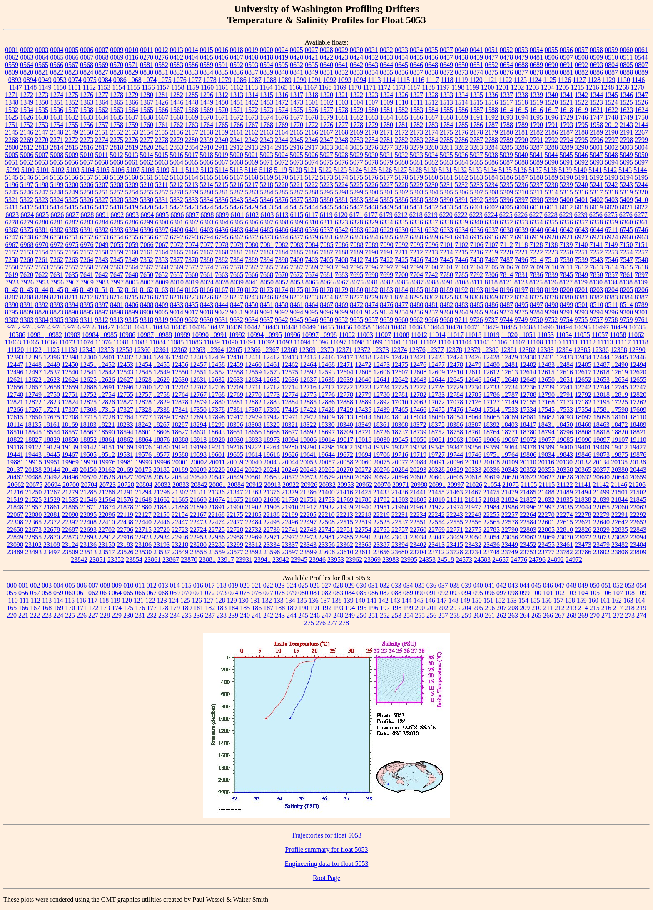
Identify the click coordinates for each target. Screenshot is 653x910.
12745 (619, 387)
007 (93, 585)
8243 (251, 297)
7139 (566, 244)
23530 (143, 552)
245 (303, 615)
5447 (356, 207)
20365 (583, 469)
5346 (266, 199)
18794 (546, 432)
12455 (161, 364)
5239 (566, 184)
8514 (626, 304)
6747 (11, 237)
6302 (191, 222)
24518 (445, 559)
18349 (363, 424)
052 (618, 585)
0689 (536, 64)
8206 (641, 289)
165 (12, 607)
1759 (131, 124)
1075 (165, 79)
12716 (308, 387)
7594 (341, 267)
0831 (161, 72)
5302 (401, 192)
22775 (473, 529)
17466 (418, 409)
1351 (56, 102)
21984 (491, 507)
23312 (253, 544)
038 (455, 585)
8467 (326, 304)
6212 (401, 214)
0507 (566, 57)
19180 (161, 447)
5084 (461, 162)
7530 (566, 259)
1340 (551, 94)
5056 (71, 162)
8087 (417, 282)
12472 (363, 364)
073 (222, 592)
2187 (566, 132)
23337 (290, 544)
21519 (15, 499)
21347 (235, 492)
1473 (296, 102)
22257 (509, 514)
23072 (583, 537)
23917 (225, 559)
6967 (12, 244)
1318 (311, 94)
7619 (11, 274)
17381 (235, 409)
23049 (454, 537)
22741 (290, 529)
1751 (11, 124)
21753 (326, 499)
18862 (125, 439)
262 (501, 615)
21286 (106, 492)
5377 (296, 199)
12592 (308, 372)
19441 (15, 454)
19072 (528, 439)
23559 (216, 552)
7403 (311, 259)
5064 (176, 162)
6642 (566, 229)
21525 (33, 499)
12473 (381, 364)
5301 (386, 192)
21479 (509, 492)
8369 (491, 297)
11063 (13, 342)
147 (442, 600)
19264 (271, 447)
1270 (637, 87)
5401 (581, 199)
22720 (161, 529)
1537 (71, 109)
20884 (235, 484)
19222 (252, 447)
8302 (431, 297)
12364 (215, 349)
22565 (491, 522)
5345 (251, 199)
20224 (235, 469)
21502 (638, 492)
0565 (41, 64)
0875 (491, 72)
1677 (296, 117)
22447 (180, 522)
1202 (517, 87)
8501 (581, 304)
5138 (550, 169)
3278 (401, 147)
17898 (216, 417)
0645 (401, 64)
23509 (70, 552)
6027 (72, 214)
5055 (56, 162)
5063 (161, 162)
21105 (529, 484)
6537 (326, 229)
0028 (326, 49)
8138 (626, 282)
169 (58, 607)
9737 (491, 319)
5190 (566, 177)
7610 (551, 267)
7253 (611, 252)
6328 (356, 222)
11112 (588, 342)
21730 (290, 499)
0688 (521, 64)
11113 (605, 342)
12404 (143, 357)
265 (536, 615)
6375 (26, 229)
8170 (236, 289)
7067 (162, 244)
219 (641, 607)
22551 (418, 522)
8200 (566, 289)
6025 (42, 214)
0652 (491, 64)
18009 (326, 417)
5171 (296, 177)
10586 (17, 334)
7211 (401, 252)
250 (361, 615)
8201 (581, 289)
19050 (418, 439)
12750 (51, 394)
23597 (290, 552)
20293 (418, 469)
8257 (341, 297)
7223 (551, 252)
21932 (326, 507)
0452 (371, 57)
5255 (146, 192)
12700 (143, 387)
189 (292, 607)
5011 (101, 154)
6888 (416, 237)
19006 (308, 439)
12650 (546, 379)
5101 (43, 169)
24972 (574, 559)
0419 (281, 57)
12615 (546, 372)
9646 (311, 319)
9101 (356, 312)
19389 (546, 447)
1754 (56, 124)
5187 (521, 177)
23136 (88, 544)
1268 (622, 87)
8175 (296, 289)
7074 (192, 244)
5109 (162, 169)
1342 (581, 94)
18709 (344, 432)
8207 (11, 297)
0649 (446, 64)
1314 (251, 94)
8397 (101, 304)
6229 (566, 214)
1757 (101, 124)
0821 (41, 72)
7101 (447, 244)
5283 (251, 192)
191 (315, 607)
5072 (281, 162)
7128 (536, 244)
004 (58, 585)
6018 (581, 207)
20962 (364, 484)
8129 (581, 282)
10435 (179, 327)
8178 (326, 289)
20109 (509, 462)
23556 (198, 552)
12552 (216, 372)
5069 (251, 162)
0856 (401, 72)
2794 (566, 139)
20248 (308, 469)
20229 (253, 469)
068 (163, 592)
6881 (326, 237)
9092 (281, 312)
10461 (399, 327)
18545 (33, 432)
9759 (626, 319)
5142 (610, 169)
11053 (546, 334)
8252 (296, 297)
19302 (344, 447)
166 (23, 607)
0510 (611, 57)
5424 (206, 207)
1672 (236, 117)
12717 (326, 387)
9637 (266, 319)
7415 (371, 259)
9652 (341, 319)
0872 (446, 72)
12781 (399, 394)
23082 (619, 537)
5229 (416, 184)
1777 (341, 124)
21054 (492, 484)
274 (641, 615)
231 (140, 615)
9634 (251, 319)
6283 (86, 222)
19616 (271, 454)
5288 (311, 192)
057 (35, 592)
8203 (596, 289)
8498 (551, 304)
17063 (418, 402)
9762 (14, 327)
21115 (546, 484)
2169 (356, 132)
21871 (88, 507)
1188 (428, 87)
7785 (461, 274)
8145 (56, 289)
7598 (401, 267)
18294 (198, 424)
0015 (206, 49)
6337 (431, 222)
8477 (401, 304)
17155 (528, 402)
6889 (431, 237)
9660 (401, 319)
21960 (399, 507)
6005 (506, 207)
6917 (506, 237)
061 (82, 592)
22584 (528, 522)
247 (326, 615)
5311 (536, 192)
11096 (320, 342)
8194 (491, 289)
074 (233, 592)
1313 (236, 94)
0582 (161, 64)
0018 (236, 49)
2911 (221, 147)
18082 (546, 417)
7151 (641, 244)
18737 (399, 432)
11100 (392, 342)
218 (630, 607)
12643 (418, 379)
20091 (436, 462)
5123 (340, 169)
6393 (116, 229)
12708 (216, 387)
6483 (236, 229)
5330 (146, 199)
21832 (546, 499)
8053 (297, 282)
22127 (143, 514)
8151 (101, 289)
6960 (626, 237)
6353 (521, 222)
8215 (131, 297)
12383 (545, 349)
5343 (236, 199)
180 (187, 607)
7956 (57, 282)
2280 (191, 139)
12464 (308, 364)
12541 (88, 372)
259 (466, 615)
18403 (509, 424)
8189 (446, 289)
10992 (237, 334)
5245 (11, 192)
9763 (29, 327)
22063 (638, 507)
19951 (52, 462)
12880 (216, 402)
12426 (473, 357)
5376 (281, 199)
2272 (71, 139)
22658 (15, 529)
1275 (71, 94)
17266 (15, 409)
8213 (101, 297)
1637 (131, 117)
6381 (41, 229)
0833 (191, 72)
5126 (385, 169)
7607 (521, 267)
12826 (106, 402)
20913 (272, 484)
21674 (216, 499)
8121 (506, 282)
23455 (546, 544)
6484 (251, 229)
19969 (70, 462)
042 (501, 585)
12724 (381, 387)
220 (12, 615)
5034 (431, 154)
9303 (27, 319)
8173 (266, 289)
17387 (253, 409)
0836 (236, 72)
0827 (101, 72)
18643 (216, 432)
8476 (386, 304)
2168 (341, 132)
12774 (290, 394)
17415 (290, 409)
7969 (87, 282)
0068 (102, 57)
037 (443, 585)
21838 (583, 499)
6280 (41, 222)
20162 (106, 469)
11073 (67, 342)
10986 (127, 334)
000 (12, 585)
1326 (401, 94)
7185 (296, 252)
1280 (146, 94)
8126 (551, 282)
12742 (583, 387)
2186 (551, 132)
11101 (410, 342)
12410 (235, 357)
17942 (271, 417)
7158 (101, 252)
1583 (416, 109)
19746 (473, 454)
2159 (221, 132)
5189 (551, 177)
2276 (131, 139)
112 (35, 600)
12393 (15, 357)
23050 (473, 537)
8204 (611, 289)
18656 (253, 432)
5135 (505, 169)
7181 (236, 252)
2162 (251, 132)
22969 (253, 537)
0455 (416, 57)
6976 (87, 244)
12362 (179, 349)
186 (257, 607)
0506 (551, 57)
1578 (341, 109)
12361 (160, 349)
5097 (641, 162)
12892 (381, 402)
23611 (363, 552)
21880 (143, 507)
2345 (296, 139)
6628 (371, 229)
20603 (436, 477)
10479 (490, 327)
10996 (292, 334)
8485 (476, 304)
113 (47, 600)
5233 (476, 184)
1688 (446, 117)
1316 (281, 94)
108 (630, 592)
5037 (476, 154)
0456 (431, 57)
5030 (371, 154)
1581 (386, 109)
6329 (371, 222)
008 (105, 585)
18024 (381, 417)
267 (560, 615)
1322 (356, 94)
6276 (626, 214)
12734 (509, 387)
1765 (221, 124)
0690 (551, 64)
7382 (221, 259)
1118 (447, 79)
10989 (182, 334)
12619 (619, 372)
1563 (116, 109)
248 (338, 615)
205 (478, 607)
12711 (253, 387)
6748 (26, 237)
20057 (326, 462)
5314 (551, 192)
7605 (491, 267)
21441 (418, 492)
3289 (566, 147)
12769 (235, 394)
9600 (176, 319)
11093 (284, 342)
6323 (341, 222)
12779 (363, 394)
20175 (143, 469)
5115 (236, 169)
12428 (491, 357)
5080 (401, 162)
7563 (116, 267)
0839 (266, 72)
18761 (473, 432)
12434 (583, 357)
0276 (161, 57)
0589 (206, 64)
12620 (638, 372)
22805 (546, 529)
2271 (56, 139)
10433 (142, 327)
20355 (546, 469)
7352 (146, 259)
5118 (265, 169)
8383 (611, 297)
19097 (601, 439)
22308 (15, 522)
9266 (491, 312)
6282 (71, 222)
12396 (51, 357)
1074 (150, 79)
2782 (401, 139)
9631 (221, 319)
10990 (200, 334)
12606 (381, 372)
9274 (506, 312)
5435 (296, 207)
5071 (266, 162)
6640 (536, 229)
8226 (206, 297)
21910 (290, 507)
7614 (611, 267)
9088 (251, 312)
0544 (641, 57)
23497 (51, 552)
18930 (235, 439)
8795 (11, 312)
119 (115, 600)
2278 (161, 139)
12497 (33, 372)
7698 (371, 274)
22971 (271, 537)
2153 (131, 132)
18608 (161, 432)
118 (104, 600)
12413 (290, 357)
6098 (207, 214)
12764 (180, 394)
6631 (416, 229)
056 (23, 592)
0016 (221, 49)
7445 (446, 259)
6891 (446, 237)
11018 (473, 334)
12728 (436, 387)
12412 (271, 357)
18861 (106, 439)
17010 (399, 402)
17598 (619, 409)
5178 (401, 177)
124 (174, 600)
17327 (125, 409)
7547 (626, 259)
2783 (416, 139)
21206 (637, 484)
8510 (596, 304)
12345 (87, 349)
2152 (116, 132)
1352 (71, 102)
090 (420, 592)
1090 (300, 79)
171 (82, 607)
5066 (206, 162)
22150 (161, 514)
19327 (399, 447)
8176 (311, 289)
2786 (461, 139)
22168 (216, 514)
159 (582, 600)
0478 (506, 57)
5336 (221, 199)
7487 (506, 259)
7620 (26, 274)
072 (210, 592)
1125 (549, 79)
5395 (491, 199)
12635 (271, 379)
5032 (401, 154)
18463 (601, 424)
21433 (381, 492)
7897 (641, 274)
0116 (131, 57)
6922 (581, 237)
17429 (344, 409)
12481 (509, 364)
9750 (536, 319)
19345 (436, 447)
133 (279, 600)
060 (70, 592)
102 (560, 592)
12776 (326, 394)
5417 (101, 207)
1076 (180, 79)
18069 (509, 417)
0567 (71, 64)
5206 (86, 184)
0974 (75, 79)
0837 (251, 72)
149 (465, 600)
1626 (26, 117)
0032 (386, 49)
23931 (244, 559)
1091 (315, 79)
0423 (341, 57)
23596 (271, 552)
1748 (611, 117)
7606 (506, 267)
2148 (56, 132)
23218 (180, 544)
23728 (454, 552)
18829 (51, 439)
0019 (251, 49)
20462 (15, 477)
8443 (206, 304)
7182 (251, 252)
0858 (431, 72)
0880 (551, 72)
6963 (641, 237)
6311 (326, 222)
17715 (88, 417)
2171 (386, 132)
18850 (70, 439)
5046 (581, 154)
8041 (252, 282)
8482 (446, 304)
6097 (192, 214)
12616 (564, 372)
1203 (532, 87)
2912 (236, 147)
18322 (308, 424)
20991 (437, 484)
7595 (356, 267)
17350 (198, 409)
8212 (86, 297)
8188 (431, 289)
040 (478, 585)
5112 (191, 169)
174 (117, 607)
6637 (491, 229)
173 (105, 607)
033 (396, 585)
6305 (236, 222)
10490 (545, 327)
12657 (33, 387)
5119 (280, 169)
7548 (641, 259)
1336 (491, 94)
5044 (551, 154)
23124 (70, 544)
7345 (116, 259)
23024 (381, 537)
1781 (401, 124)
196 (373, 607)
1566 (161, 109)
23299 (235, 544)
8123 (521, 282)
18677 (290, 432)
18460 (583, 424)
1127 (579, 79)
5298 (341, 192)
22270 (546, 514)
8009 (162, 282)
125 (185, 600)
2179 (491, 132)
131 (255, 600)
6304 (221, 222)
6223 (476, 214)
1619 (581, 109)
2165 (296, 132)
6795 (221, 237)
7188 (341, 252)
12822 (33, 402)
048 (571, 585)
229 (117, 615)
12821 (15, 402)
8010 (177, 282)
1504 (356, 102)
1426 (161, 102)
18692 (308, 432)
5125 (370, 169)
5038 (491, 154)
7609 (536, 267)
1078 (210, 79)
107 (618, 592)
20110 (528, 462)
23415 (454, 544)
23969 (372, 559)
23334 (271, 544)
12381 (509, 349)
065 (128, 592)
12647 (491, 379)
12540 (70, 372)
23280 (198, 544)
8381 (581, 297)
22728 (235, 529)
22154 (180, 514)
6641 (551, 229)
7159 (116, 252)
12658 (51, 387)
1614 (506, 109)
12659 (70, 387)
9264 (461, 312)
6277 (641, 214)
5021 (251, 154)
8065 (312, 282)
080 (303, 592)
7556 (56, 267)
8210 (56, 297)
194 (350, 607)
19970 (88, 462)
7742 (431, 274)
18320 (271, 424)
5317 (596, 192)
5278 (176, 192)
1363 (86, 102)
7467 (491, 259)
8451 (266, 304)
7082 (282, 244)
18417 (528, 424)
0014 (191, 49)
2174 (431, 132)
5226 (371, 184)
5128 (415, 169)
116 (81, 600)
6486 (281, 229)
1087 (255, 79)
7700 (401, 274)
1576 (311, 109)
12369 (307, 349)
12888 (344, 402)
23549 (180, 552)
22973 (308, 537)
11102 (428, 342)
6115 (296, 214)
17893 (198, 417)
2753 (356, 139)
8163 (161, 289)
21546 (88, 499)
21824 (509, 499)
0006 (86, 49)
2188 (581, 132)
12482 (528, 364)
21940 (363, 507)
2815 (71, 147)
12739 (546, 387)
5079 (386, 162)
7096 (432, 244)
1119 (461, 79)
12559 (253, 372)
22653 (638, 522)
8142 (11, 289)
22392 (70, 522)
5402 (596, 199)
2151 (101, 132)
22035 (564, 507)
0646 (416, 64)
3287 (536, 147)
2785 (446, 139)
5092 (581, 162)
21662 (161, 499)
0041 (476, 49)
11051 (527, 334)
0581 (146, 64)
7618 (641, 267)
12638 (326, 379)
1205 (562, 87)
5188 (536, 177)
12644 (436, 379)
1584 (431, 109)
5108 (148, 169)
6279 (26, 222)
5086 (491, 162)
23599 (308, 552)
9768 (89, 327)
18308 (253, 424)
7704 (416, 274)
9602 (191, 319)
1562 (101, 109)
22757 (399, 529)
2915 (281, 147)
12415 (308, 357)
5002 (611, 147)
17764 (125, 417)
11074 (85, 342)
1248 (607, 87)
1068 (135, 79)
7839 (551, 274)
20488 (33, 477)
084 (350, 592)
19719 (418, 454)
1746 (581, 117)
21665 (180, 499)
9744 (506, 319)
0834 (206, 72)
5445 (326, 207)
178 (163, 607)
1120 (475, 79)
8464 (311, 304)
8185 (416, 289)
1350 (41, 102)
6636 (476, 229)
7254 (626, 252)
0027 (311, 49)
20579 (326, 477)
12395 (33, 357)
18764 (491, 432)
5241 (596, 184)
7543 (596, 259)
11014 (437, 334)
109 (641, 592)
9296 (611, 312)
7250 (566, 252)
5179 (416, 177)
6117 (311, 214)
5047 (596, 154)
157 (558, 600)
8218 (176, 297)
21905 (271, 507)
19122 (33, 447)
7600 (431, 267)
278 (344, 622)
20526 (106, 477)
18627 (180, 432)
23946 (317, 559)
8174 (281, 289)
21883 (161, 507)
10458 (362, 327)
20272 (363, 469)
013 (163, 585)
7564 (131, 267)
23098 (15, 544)
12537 (51, 372)
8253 (311, 297)
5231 (446, 184)
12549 (161, 372)
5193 (611, 177)
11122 (33, 349)
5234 (491, 184)
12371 (344, 349)
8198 (536, 289)
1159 (192, 87)
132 (267, 600)
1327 (416, 94)
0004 (56, 49)
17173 (564, 402)
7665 (236, 274)
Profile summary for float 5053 (326, 849)
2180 (506, 132)
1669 (191, 117)
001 (23, 585)
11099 (374, 342)
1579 (356, 109)
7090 (387, 244)
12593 (326, 372)
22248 (473, 514)
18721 (363, 432)
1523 (596, 102)
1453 (266, 102)
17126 (473, 402)
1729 (566, 117)
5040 (521, 154)
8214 (116, 297)
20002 (198, 462)
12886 (326, 402)
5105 (103, 169)
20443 (638, 469)
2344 (281, 139)
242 (268, 615)
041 (490, 585)
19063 (454, 439)
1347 (641, 94)
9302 (12, 319)
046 (548, 585)
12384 (564, 349)
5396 (506, 199)
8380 (566, 297)
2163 (266, 132)
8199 (551, 289)
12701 (161, 387)
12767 (198, 394)
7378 (191, 259)
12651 (564, 379)
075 (245, 592)
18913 (198, 439)
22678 (51, 529)
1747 (596, 117)
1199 (472, 87)
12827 (125, 402)
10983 (72, 334)
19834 (546, 454)
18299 (216, 424)
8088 (432, 282)
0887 (611, 72)
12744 (601, 387)
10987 (145, 334)
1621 (596, 109)
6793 (191, 237)
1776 (326, 124)
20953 (345, 484)
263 (513, 615)
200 (420, 607)
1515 (476, 102)
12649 (528, 379)
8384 (626, 297)
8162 (146, 289)
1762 (176, 124)
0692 (581, 64)
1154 (118, 87)
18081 (528, 417)
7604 (476, 267)
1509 (386, 102)
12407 (180, 357)
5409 (626, 199)
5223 (326, 184)
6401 (191, 229)
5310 (521, 192)
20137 (15, 469)
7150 (626, 244)
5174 (341, 177)
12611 (473, 372)
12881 (235, 402)
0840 (281, 72)
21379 (290, 492)
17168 (546, 402)
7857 (611, 274)
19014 (326, 439)
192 (326, 607)
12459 (235, 364)
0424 (356, 57)
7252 (596, 252)
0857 (416, 72)
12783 (436, 394)
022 (268, 585)
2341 (236, 139)
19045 (399, 439)
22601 (546, 522)
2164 (281, 132)
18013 (344, 417)
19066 (491, 439)
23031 (399, 537)
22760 (418, 529)
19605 (235, 454)
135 (302, 600)
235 (187, 615)
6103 (267, 214)
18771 (509, 432)
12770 (253, 394)
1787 (491, 124)
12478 (454, 364)
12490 (619, 364)
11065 (31, 342)
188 (280, 607)
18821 (638, 432)
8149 (86, 289)
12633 (235, 379)
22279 (601, 514)
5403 (611, 199)
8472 (356, 304)
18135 (33, 424)
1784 (446, 124)
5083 (446, 162)
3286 (521, 147)
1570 (221, 109)
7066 (147, 244)
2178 (476, 132)
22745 (326, 529)
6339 (461, 222)
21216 (15, 492)
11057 (600, 334)
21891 (216, 507)
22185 (253, 514)
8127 (566, 282)
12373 (380, 349)
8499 (566, 304)
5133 (475, 169)
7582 (251, 267)
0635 (311, 64)
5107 (133, 169)
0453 (386, 57)
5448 (371, 207)
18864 (143, 439)
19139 (70, 447)
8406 (131, 304)
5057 (86, 162)
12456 (180, 364)
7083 (297, 244)
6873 (266, 237)
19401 (582, 447)
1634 (101, 117)
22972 (290, 537)
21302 (180, 492)
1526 (641, 102)
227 (93, 615)
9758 (611, 319)
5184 (491, 177)
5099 (13, 169)
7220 (506, 252)
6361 (641, 222)
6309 (296, 222)
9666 (431, 319)
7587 (296, 267)
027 (326, 585)
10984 (90, 334)
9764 (44, 327)
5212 (176, 184)
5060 (116, 162)
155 (535, 600)
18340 (344, 424)
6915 (476, 237)
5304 (431, 192)
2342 (251, 139)
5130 (430, 169)
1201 (502, 87)
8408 (146, 304)
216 (606, 607)
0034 (416, 49)
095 (478, 592)
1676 (281, 117)
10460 (380, 327)
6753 (101, 237)
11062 (636, 334)
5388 (416, 199)
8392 (41, 304)
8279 (371, 297)
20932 (327, 484)
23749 (509, 552)
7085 (327, 244)
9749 (521, 319)
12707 (198, 387)
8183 (386, 289)
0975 (90, 79)
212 (560, 607)
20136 (637, 462)
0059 (611, 49)
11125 (51, 349)
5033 (416, 154)
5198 (41, 184)
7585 (266, 267)
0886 (596, 72)
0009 (116, 49)
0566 (56, 64)
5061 (131, 162)
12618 (601, 372)
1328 (431, 94)
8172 (251, 289)
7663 (221, 274)
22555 (454, 522)
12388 (619, 349)
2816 (86, 147)
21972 (436, 507)
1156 (148, 87)
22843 (638, 529)
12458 (216, 364)
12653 (601, 379)
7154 (41, 252)
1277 (101, 94)
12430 (528, 357)
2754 (371, 139)
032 (385, 585)
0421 (311, 57)
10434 (160, 327)
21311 (198, 492)
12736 (528, 387)
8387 (641, 297)
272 (618, 615)
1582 (401, 109)
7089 (372, 244)
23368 (363, 544)
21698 (271, 499)
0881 (566, 72)
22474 (216, 522)
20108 (491, 462)
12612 (491, 372)
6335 (401, 222)
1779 (371, 124)
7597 (386, 267)
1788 (506, 124)
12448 (33, 364)
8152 (116, 289)
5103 (73, 169)
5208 (116, 184)
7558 (86, 267)
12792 (583, 394)
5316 (581, 192)
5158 (101, 177)
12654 (619, 379)
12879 (198, 402)
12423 (436, 357)
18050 (436, 417)
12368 (289, 349)
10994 (255, 334)
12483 (546, 364)
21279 (70, 492)
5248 (56, 192)
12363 (197, 349)
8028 (222, 282)
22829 (601, 529)
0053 (521, 49)
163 (628, 600)
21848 (15, 507)
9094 (296, 312)
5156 (71, 177)
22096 (106, 514)
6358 (596, 222)
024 (292, 585)
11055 (581, 334)
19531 (125, 454)
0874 (476, 72)
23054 (491, 537)
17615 (15, 417)
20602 (418, 477)
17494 (473, 409)
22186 (271, 514)
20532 (161, 477)
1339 (536, 94)
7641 (86, 274)
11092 (266, 342)
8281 (386, 297)
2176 (461, 132)
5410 (641, 199)
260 (478, 615)
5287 (296, 192)
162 (617, 600)
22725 (216, 529)
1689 (461, 117)
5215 (221, 184)
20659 (638, 477)
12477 (436, 364)
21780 (363, 499)
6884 (371, 237)
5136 (520, 169)
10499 (619, 327)
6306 (251, 222)
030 (361, 585)
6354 (536, 222)
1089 (285, 79)
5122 (325, 169)
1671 (221, 117)
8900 (146, 312)
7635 (71, 274)
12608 (418, 372)
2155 (161, 132)
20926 (309, 484)
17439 (381, 409)
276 (321, 622)
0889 (641, 72)
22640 (601, 522)
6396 (146, 229)
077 (268, 592)
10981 (35, 334)
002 (35, 585)
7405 (326, 259)
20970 (382, 484)
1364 (101, 102)
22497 (308, 522)
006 (82, 585)
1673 (251, 117)
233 (163, 615)
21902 (253, 507)
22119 (125, 514)
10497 (600, 327)
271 (606, 615)
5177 (386, 177)
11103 (446, 342)
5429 (251, 207)
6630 (401, 229)
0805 (626, 64)
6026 (57, 214)
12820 (638, 394)
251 (373, 615)
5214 (206, 184)
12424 (454, 357)
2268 (11, 139)
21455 (436, 492)
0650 (461, 64)
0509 (596, 57)
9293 (581, 312)
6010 (536, 207)
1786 (476, 124)
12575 (290, 372)
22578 (509, 522)
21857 (33, 507)
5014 (146, 154)
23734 (473, 552)
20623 (528, 477)
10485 (509, 327)
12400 (88, 357)
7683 (341, 274)
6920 (551, 237)
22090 (70, 514)
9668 (446, 319)
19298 (326, 447)
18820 (619, 432)
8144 (41, 289)
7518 (551, 259)
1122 (505, 79)
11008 (401, 334)
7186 (311, 252)
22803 (528, 529)
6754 (116, 237)
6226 (521, 214)
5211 (161, 184)
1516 (491, 102)
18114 (15, 424)
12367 (270, 349)
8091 (447, 282)
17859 (161, 417)
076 (257, 592)
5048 (611, 154)
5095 (626, 162)
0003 (41, 49)
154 (523, 600)
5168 (251, 177)
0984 (105, 79)
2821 (161, 147)
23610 (344, 552)
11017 (455, 334)
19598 (198, 454)
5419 (131, 207)
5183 (476, 177)
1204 (547, 87)
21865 (70, 507)
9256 (416, 312)
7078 (222, 244)
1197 (442, 87)
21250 (33, 492)
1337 (506, 94)
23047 (436, 537)
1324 (386, 94)
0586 (191, 64)
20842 (199, 484)
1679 (326, 117)
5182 (461, 177)
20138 (33, 469)
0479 (521, 57)
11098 (356, 342)
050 (595, 585)
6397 (161, 229)
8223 (191, 297)
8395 (86, 304)
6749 (41, 237)
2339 (206, 139)
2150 (86, 132)
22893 (88, 537)
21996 (528, 507)
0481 (536, 57)
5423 (191, 207)
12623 (51, 379)
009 (117, 585)
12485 (583, 364)
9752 (551, 319)
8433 (176, 304)
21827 (528, 499)
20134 (601, 462)
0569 (101, 64)
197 (385, 607)
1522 (581, 102)
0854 (371, 72)
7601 (446, 267)
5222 (311, 184)
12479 (473, 364)
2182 (536, 132)
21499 (601, 492)
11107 (517, 342)
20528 (143, 477)
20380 (619, 469)
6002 (491, 207)
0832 (176, 72)
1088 (270, 79)
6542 (341, 229)
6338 (446, 222)
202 (443, 607)
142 (384, 600)
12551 (198, 372)
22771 (454, 529)
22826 (583, 529)
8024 (207, 282)
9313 (116, 319)
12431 (546, 357)
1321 (341, 94)
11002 (347, 334)
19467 (70, 454)
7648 (131, 274)
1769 (281, 124)
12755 (125, 394)
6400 (176, 229)
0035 (431, 49)
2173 (416, 132)
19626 (290, 454)
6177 (371, 214)
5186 (506, 177)
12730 (473, 387)
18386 (454, 424)
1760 (146, 124)
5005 (11, 154)
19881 (15, 462)
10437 (215, 327)
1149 (44, 87)
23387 (381, 544)
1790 (536, 124)
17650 (33, 417)
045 (536, 585)
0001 (11, 49)
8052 (282, 282)
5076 (341, 162)
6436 (221, 229)
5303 (416, 192)
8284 (401, 297)
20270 (344, 469)
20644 (619, 477)
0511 (626, 57)
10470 (454, 327)
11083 (139, 342)
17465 (399, 409)
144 (407, 600)
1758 (116, 124)
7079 (237, 244)
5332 (176, 199)
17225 (619, 402)
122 (150, 600)
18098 (601, 417)
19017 (344, 439)
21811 (454, 499)
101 (548, 592)
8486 (491, 304)
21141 (583, 484)
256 (431, 615)
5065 (191, 162)
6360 (626, 222)
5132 (460, 169)
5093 (596, 162)
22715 (143, 529)
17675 (51, 417)
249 (350, 615)
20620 (509, 477)
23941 (262, 559)
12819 (619, 394)
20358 (564, 469)
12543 (125, 372)
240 (245, 615)
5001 (596, 147)
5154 (41, 177)
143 (395, 600)
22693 (88, 529)
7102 (462, 244)
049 (583, 585)
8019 (192, 282)
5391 (461, 199)
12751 (70, 394)
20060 (363, 462)
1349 (26, 102)
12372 (362, 349)
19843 (564, 454)
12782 (418, 394)
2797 (611, 139)
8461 (296, 304)
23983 (390, 559)
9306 (72, 319)
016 (198, 585)
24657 (500, 559)
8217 (161, 297)
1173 (398, 87)
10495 (582, 327)
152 (500, 600)
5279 (191, 192)
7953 (42, 282)
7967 (72, 282)
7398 (281, 259)
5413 (41, 207)
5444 (311, 207)
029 (350, 585)
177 (152, 607)
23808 (619, 552)
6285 (116, 222)
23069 (546, 537)
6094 (147, 214)
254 (408, 615)
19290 (307, 447)
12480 (491, 364)
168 (47, 607)
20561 (253, 477)
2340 (221, 139)
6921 (566, 237)
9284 (536, 312)
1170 (354, 87)
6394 (131, 229)
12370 (325, 349)
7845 (566, 274)
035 (420, 585)
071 (198, 592)
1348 (11, 102)
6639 (521, 229)
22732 (253, 529)
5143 (625, 169)
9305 (57, 319)
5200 (71, 184)
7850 (596, 274)
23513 (88, 552)
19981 (125, 462)
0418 (266, 57)
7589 (311, 267)
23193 (161, 544)
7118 (521, 244)
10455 (325, 327)
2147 (41, 132)
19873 (601, 454)
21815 (473, 499)
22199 (290, 514)
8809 (26, 312)
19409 (601, 447)
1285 (191, 94)
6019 (596, 207)
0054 (536, 49)
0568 (86, 64)
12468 (326, 364)
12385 (582, 349)
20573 (308, 477)
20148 (70, 469)
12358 (124, 349)
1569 (206, 109)
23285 (216, 544)
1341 (566, 94)
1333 (446, 94)
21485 (528, 492)
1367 (146, 102)
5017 (191, 154)
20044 (290, 462)
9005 (161, 312)
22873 (70, 537)
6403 (206, 229)
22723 (180, 529)
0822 (56, 72)
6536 (311, 229)
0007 (101, 49)
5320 (641, 192)
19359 (491, 447)
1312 (221, 94)
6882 (341, 237)
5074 (311, 162)
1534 (26, 109)
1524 (611, 102)
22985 (344, 537)
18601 (143, 432)
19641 (308, 454)
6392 (101, 229)
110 (12, 600)
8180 (356, 289)
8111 (476, 282)
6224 (491, 214)
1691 (476, 117)
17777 (143, 417)
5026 (311, 154)
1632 (71, 117)
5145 (11, 177)
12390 (637, 349)
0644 (386, 64)
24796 (537, 559)
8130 (596, 282)
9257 (431, 312)
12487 (601, 364)
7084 (312, 244)
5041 (536, 154)
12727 (418, 387)
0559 (11, 64)
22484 (253, 522)
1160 (207, 87)
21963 (418, 507)
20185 (161, 469)
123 (162, 600)
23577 (235, 552)
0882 (581, 72)
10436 (197, 327)
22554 (436, 522)
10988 (163, 334)
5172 (311, 177)
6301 (176, 222)
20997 (455, 484)
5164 (191, 177)
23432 (473, 544)
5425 (221, 207)
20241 (271, 469)
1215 (577, 87)
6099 (222, 214)
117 (92, 600)
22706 (125, 529)
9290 (551, 312)
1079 (225, 79)
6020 (611, 207)
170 (70, 607)
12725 (399, 387)
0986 (120, 79)
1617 (551, 109)
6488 (296, 229)
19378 (527, 447)
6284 (101, 222)
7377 (176, 259)
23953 (335, 559)
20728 (125, 484)
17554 (583, 409)
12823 (51, 402)
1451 (236, 102)
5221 (296, 184)
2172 (401, 132)
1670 (206, 117)
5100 (28, 169)
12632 (216, 379)
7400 (296, 259)
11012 (419, 334)
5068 (236, 162)
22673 (33, 529)
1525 (626, 102)
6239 (581, 214)
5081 (416, 162)
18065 (491, 417)
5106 (118, 169)
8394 (71, 304)
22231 (399, 514)
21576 (125, 499)
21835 (564, 499)
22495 (271, 522)
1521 (566, 102)
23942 (280, 559)
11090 (230, 342)
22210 (326, 514)
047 (560, 585)
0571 (131, 64)
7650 (146, 274)
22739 (271, 529)
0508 (581, 57)
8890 (71, 312)
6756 (146, 237)
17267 (33, 409)
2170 (371, 132)
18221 (106, 424)
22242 (436, 514)
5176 (371, 177)
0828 (116, 72)
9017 (191, 312)
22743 (308, 529)
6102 (252, 214)
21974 (454, 507)
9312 (101, 319)
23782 (564, 552)
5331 (161, 199)
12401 (106, 357)
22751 (344, 529)
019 (233, 585)
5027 (326, 154)
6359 (611, 222)
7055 (117, 244)
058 (47, 592)
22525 (381, 522)
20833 (180, 484)
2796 (596, 139)
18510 (15, 432)
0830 (146, 72)
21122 (564, 484)
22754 (363, 529)
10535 (637, 327)
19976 (107, 462)
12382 (527, 349)
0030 (356, 49)
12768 (216, 394)
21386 (308, 492)
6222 (461, 214)
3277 (386, 147)
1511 (416, 102)
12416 (326, 357)
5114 (221, 169)
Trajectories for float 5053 (326, 835)
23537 (161, 552)
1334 (461, 94)
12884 (290, 402)
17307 (70, 409)
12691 (106, 387)
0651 (476, 64)
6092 (117, 214)
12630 (180, 379)
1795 (581, 124)
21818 (491, 499)
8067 (342, 282)
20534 (180, 477)
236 (198, 615)
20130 (564, 462)
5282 (236, 192)
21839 (601, 499)
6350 (491, 222)
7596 (371, 267)
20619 (491, 477)
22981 (326, 537)
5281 (221, 192)
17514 (491, 409)
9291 (566, 312)
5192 (596, 177)
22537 (399, 522)
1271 (11, 94)
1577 (326, 109)
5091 (566, 162)
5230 (431, 184)
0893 (15, 79)
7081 (267, 244)
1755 (71, 124)
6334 (386, 222)
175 (128, 607)
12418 (363, 357)
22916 (125, 537)
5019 (221, 154)
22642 (619, 522)
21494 (583, 492)
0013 (176, 49)
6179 (386, 214)
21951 (381, 507)
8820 (41, 312)
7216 (476, 252)
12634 (253, 379)
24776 (519, 559)
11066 (49, 342)
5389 (431, 199)
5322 (26, 199)
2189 (596, 132)
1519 (536, 102)
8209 (41, 297)
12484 (564, 364)
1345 (611, 94)
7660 (191, 274)
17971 (290, 417)
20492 (51, 477)
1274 (56, 94)
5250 (86, 192)
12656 (15, 387)
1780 (386, 124)
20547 (216, 477)
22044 (583, 507)
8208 (26, 297)
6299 (146, 222)
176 (140, 607)
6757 (161, 237)
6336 (416, 222)
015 (187, 585)
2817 (101, 147)
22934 (161, 537)
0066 (72, 57)
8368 (476, 297)
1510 (401, 102)
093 (455, 592)
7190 (371, 252)
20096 (454, 462)
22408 (88, 522)
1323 (371, 94)
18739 (418, 432)
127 (209, 600)
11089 (212, 342)
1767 (251, 124)
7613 (596, 267)
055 (12, 592)
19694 (363, 454)
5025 (296, 154)
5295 (326, 192)
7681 (326, 274)
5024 (281, 154)
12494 (638, 364)
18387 (473, 424)
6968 (27, 244)
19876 (638, 454)
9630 (206, 319)
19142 (88, 447)
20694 (52, 484)
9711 (461, 319)
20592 (381, 477)
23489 (15, 552)
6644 (596, 229)
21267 (51, 492)
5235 (506, 184)
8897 (101, 312)
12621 (15, 379)
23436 (491, 544)
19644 (326, 454)
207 (501, 607)
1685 (401, 117)
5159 (116, 177)
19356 (472, 447)
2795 (581, 139)
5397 (521, 199)
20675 (34, 484)
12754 (106, 394)
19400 (564, 447)
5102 (58, 169)
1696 (551, 117)
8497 (536, 304)
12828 (143, 402)
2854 (191, 147)
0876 (506, 72)
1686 (416, 117)
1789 (521, 124)
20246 (290, 469)
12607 (399, 372)
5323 (41, 199)
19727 (436, 454)
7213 (431, 252)
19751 (491, 454)
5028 (341, 154)
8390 (11, 304)
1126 (564, 79)
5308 (491, 192)
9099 (341, 312)
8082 (387, 282)
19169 (125, 447)
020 (245, 585)
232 (152, 615)
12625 (88, 379)
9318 (146, 319)
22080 (33, 514)
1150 (59, 87)
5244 (641, 184)
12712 (271, 387)
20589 (363, 477)
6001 (476, 207)
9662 (416, 319)
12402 (125, 357)
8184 (401, 289)
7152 (11, 252)
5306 (461, 192)
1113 (374, 79)
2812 (26, 147)
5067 (221, 162)
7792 (476, 274)
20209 (198, 469)
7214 (446, 252)
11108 (535, 342)
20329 (454, 469)
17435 (363, 409)
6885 (386, 237)
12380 (490, 349)
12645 (454, 379)
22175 (235, 514)
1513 (446, 102)
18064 (473, 417)
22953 (198, 537)
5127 (400, 169)
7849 (581, 274)
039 (466, 585)
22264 (528, 514)
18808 (583, 432)
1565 (146, 109)
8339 (461, 297)
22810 (564, 529)
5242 (611, 184)
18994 (290, 439)
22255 (491, 514)
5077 (356, 162)
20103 (473, 462)
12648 (509, 379)
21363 (253, 492)
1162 (236, 87)
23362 (344, 544)
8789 (641, 304)
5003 (626, 147)
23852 (115, 559)
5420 (146, 207)
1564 (131, 109)
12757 (143, 394)
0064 (42, 57)
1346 (626, 94)
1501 (311, 102)
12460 (253, 364)
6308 (281, 222)
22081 (51, 514)
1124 (534, 79)
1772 (311, 124)
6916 (491, 237)
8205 (626, 289)
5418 (116, 207)
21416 (344, 492)
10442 (252, 327)
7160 (131, 252)
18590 (106, 432)
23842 (79, 559)
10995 (273, 334)
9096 (326, 312)
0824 (86, 72)
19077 (546, 439)
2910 (206, 147)
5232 (461, 184)
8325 (446, 297)
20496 (70, 477)
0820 (26, 72)
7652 (161, 274)
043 (513, 585)
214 (583, 607)
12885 (308, 402)
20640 (601, 477)
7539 (581, 259)
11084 (157, 342)
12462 (290, 364)
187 (268, 607)
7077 (207, 244)
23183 (125, 544)
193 (338, 607)
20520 (88, 477)
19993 (143, 462)
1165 (280, 87)
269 (583, 615)
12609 (436, 372)
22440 (143, 522)
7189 (356, 252)
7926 (27, 282)
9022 (221, 312)
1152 (89, 87)
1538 (86, 109)
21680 (253, 499)
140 (360, 600)
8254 (326, 297)
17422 (308, 409)
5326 (86, 199)
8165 (191, 289)
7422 (386, 259)
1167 (310, 87)
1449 (206, 102)
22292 (638, 514)
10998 (328, 334)
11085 (175, 342)
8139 (641, 282)
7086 (342, 244)
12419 (381, 357)
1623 (626, 109)
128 (220, 600)
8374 (521, 297)
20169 (125, 469)
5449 (386, 207)
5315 (566, 192)
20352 (528, 469)
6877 (296, 237)
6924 (611, 237)
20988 (419, 484)
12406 (161, 357)
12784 (454, 394)
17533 (509, 409)
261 (490, 615)
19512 (106, 454)
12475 (399, 364)
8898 (116, 312)
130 (244, 600)
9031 (236, 312)
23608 (326, 552)
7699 (386, 274)
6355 (551, 222)
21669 (198, 499)
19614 (253, 454)
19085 (564, 439)
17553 (564, 409)
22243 (454, 514)
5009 (71, 154)
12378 (454, 349)
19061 (436, 439)
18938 (253, 439)
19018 (363, 439)
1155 (133, 87)
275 (309, 622)
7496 (521, 259)
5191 (581, 177)
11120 (15, 349)
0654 (506, 64)
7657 (176, 274)
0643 (371, 64)
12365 (234, 349)
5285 (281, 192)
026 (315, 585)
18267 (161, 424)
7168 (221, 252)
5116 (250, 169)
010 (128, 585)
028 (338, 585)
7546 (611, 259)
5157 (86, 177)
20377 (601, 469)
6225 (506, 214)
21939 (344, 507)
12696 (125, 387)
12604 (344, 372)
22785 (491, 529)
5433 (266, 207)
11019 (491, 334)
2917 (311, 147)
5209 (131, 184)
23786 (583, 552)
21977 (473, 507)
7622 (41, 274)
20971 (400, 484)
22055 (601, 507)
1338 (521, 94)
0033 (401, 49)
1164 (265, 87)
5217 (251, 184)
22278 (583, 514)
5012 (116, 154)
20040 (253, 462)
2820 (146, 147)
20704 (89, 484)
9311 (86, 319)
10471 (472, 327)
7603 (461, 267)
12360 (142, 349)
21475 (491, 492)
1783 (431, 124)
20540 (198, 477)
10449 (307, 327)
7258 (11, 259)
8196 (506, 289)
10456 (344, 327)
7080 (252, 244)
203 (455, 607)
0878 (536, 72)
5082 (431, 162)
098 (513, 592)
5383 (356, 199)
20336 (491, 469)
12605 (363, 372)
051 (606, 585)
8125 (536, 282)
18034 (418, 417)
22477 (235, 522)
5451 (416, 207)
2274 (101, 139)
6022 (641, 207)
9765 (59, 327)
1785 (461, 124)
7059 (132, 244)
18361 (381, 424)
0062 (12, 57)
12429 (509, 357)
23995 (409, 559)
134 (290, 600)
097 (501, 592)
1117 (432, 79)
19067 (509, 439)
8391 (26, 304)
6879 (311, 237)
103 (571, 592)
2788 (491, 139)
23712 (436, 552)
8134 (611, 282)
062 (93, 592)
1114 (389, 79)
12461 (271, 364)
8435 (191, 304)
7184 (281, 252)
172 (93, 607)
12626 (106, 379)
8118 (491, 282)
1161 (221, 87)
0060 (626, 49)
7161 (146, 252)
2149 (71, 132)
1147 (15, 87)
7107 (491, 244)
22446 (161, 522)
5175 (356, 177)
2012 (611, 124)
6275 (611, 214)
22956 (216, 537)
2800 (11, 147)
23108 (51, 544)
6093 (132, 214)
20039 (235, 462)
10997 (310, 334)
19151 (106, 447)
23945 (299, 559)
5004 (641, 147)
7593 (326, 267)
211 (548, 607)
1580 (371, 109)
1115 (403, 79)
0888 (626, 72)
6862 (236, 237)
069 (175, 592)
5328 (116, 199)
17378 (216, 409)
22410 (106, 522)
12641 (381, 379)
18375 (436, 424)
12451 (88, 364)
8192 (461, 289)
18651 (235, 432)
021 (257, 585)
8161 (131, 289)
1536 (56, 109)
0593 (251, 64)
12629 (161, 379)
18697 (326, 432)
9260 (446, 312)
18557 (70, 432)
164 (640, 600)
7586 (281, 267)
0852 (341, 72)
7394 (266, 259)
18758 (454, 432)
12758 (161, 394)
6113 (281, 214)
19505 (88, 454)
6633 (446, 229)
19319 (381, 447)
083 (338, 592)
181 (198, 607)
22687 (70, 529)
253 (396, 615)
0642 (356, 64)
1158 (177, 87)
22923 (143, 537)
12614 (528, 372)
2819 (131, 147)
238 (222, 615)
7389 (251, 259)
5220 (281, 184)
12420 (399, 357)
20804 (144, 484)
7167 (206, 252)
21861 (51, 507)
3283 (476, 147)
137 (325, 600)
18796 (564, 432)
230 (128, 615)
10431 (124, 327)
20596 (399, 477)
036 (431, 585)
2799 (641, 139)
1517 (506, 102)
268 (571, 615)
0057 (581, 49)
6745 (626, 229)
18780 (528, 432)
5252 (116, 192)
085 (361, 592)
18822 (15, 439)
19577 (161, 454)
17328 (143, 409)
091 (431, 592)
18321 (290, 424)
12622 (33, 379)
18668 (271, 432)
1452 (251, 102)
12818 (601, 394)
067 (152, 592)
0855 (386, 72)
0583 (176, 64)
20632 (583, 477)
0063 (27, 57)
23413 (436, 544)
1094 (359, 79)
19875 (619, 454)
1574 (281, 109)
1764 (206, 124)
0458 (461, 57)
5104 (88, 169)
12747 (638, 387)
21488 (546, 492)
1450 (221, 102)
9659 (386, 319)
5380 (326, 199)
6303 (206, 222)
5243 (626, 184)
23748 (491, 552)
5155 (56, 177)
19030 (381, 439)
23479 (601, 544)
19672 (344, 454)
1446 (176, 102)
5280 (206, 192)
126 (197, 600)
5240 (581, 184)
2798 (626, 139)
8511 (611, 304)
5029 (356, 154)
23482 (619, 544)
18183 (88, 424)
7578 (236, 267)
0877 (521, 72)
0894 (30, 79)
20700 (70, 484)
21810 (436, 499)
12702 (180, 387)
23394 (399, 544)
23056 (509, 537)
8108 (462, 282)
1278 (116, 94)
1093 (344, 79)
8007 (147, 282)
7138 (551, 244)
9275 (521, 312)
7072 (177, 244)
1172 (384, 87)
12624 (70, 379)
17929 (253, 417)
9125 (371, 312)
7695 (356, 274)
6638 (506, 229)
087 (385, 592)
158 (570, 600)
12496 (15, 372)
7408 (341, 259)
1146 (638, 79)
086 (373, 592)
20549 (235, 477)
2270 (41, 139)
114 (58, 600)
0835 (221, 72)
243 (280, 615)
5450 (401, 207)
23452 (528, 544)
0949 (45, 79)
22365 (33, 522)
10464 (435, 327)
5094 (611, 162)
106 (606, 592)
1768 (266, 124)
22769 (436, 529)
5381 (341, 199)
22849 (15, 537)
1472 (281, 102)
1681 (341, 117)
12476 (418, 364)
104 (583, 592)
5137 (535, 169)
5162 (161, 177)
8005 (132, 282)
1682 (356, 117)
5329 (131, 199)
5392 (476, 199)
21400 (326, 492)
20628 (564, 477)
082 (326, 592)
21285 (88, 492)
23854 (134, 559)
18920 (216, 439)
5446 (341, 207)
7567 (146, 267)
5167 (236, 177)
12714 (290, 387)
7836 (536, 274)
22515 (344, 522)
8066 (327, 282)
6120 (341, 214)
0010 (131, 49)
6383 (71, 229)
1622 (611, 109)
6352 (506, 222)
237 (210, 615)
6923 (596, 237)
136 (314, 600)
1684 (386, 117)
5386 (401, 199)
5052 (26, 162)
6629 (386, 229)
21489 (564, 492)
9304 (42, 319)
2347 (326, 139)
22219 (381, 514)
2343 (266, 139)
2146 (26, 132)
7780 (446, 274)
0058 (596, 49)
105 (595, 592)
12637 (308, 379)
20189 (180, 469)
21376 (271, 492)
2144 (641, 124)
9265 (476, 312)
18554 (51, 432)
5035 (446, 154)
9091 (266, 312)
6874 (281, 237)
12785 (473, 394)
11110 (553, 342)
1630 (41, 117)
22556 (473, 522)
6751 (71, 237)
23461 (564, 544)
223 (47, 615)
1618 (566, 109)
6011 (551, 207)
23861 (152, 559)
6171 (356, 214)
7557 (71, 267)
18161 (51, 424)
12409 (216, 357)
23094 (638, 537)
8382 (596, 297)
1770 (296, 124)
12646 (473, 379)
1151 (74, 87)
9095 (311, 312)
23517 (106, 552)
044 (525, 585)
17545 (546, 409)
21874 (106, 507)
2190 (611, 132)
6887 (401, 237)
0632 (296, 64)
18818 (601, 432)
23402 (418, 544)
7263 (71, 259)
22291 (619, 514)
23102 (33, 544)
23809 (638, 552)
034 (408, 585)
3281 (446, 147)
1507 (371, 102)
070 (187, 592)
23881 (207, 559)
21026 (474, 484)
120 (127, 600)
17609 (638, 409)
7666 (251, 274)
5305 (446, 192)
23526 (125, 552)
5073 (296, 162)
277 (332, 622)
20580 (344, 477)
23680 (399, 552)
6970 (42, 244)
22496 (290, 522)
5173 (326, 177)
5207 (101, 184)
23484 (638, 544)
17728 (106, 417)
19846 (583, 454)
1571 (236, 109)
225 (70, 615)
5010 (86, 154)
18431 (546, 424)
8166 (206, 289)
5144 (640, 169)
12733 (491, 387)
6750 (56, 237)
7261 (41, 259)
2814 (56, 147)
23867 (170, 559)
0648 (431, 64)
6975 (72, 244)
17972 (308, 417)
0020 (266, 49)
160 (593, 600)
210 (536, 607)
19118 (15, 447)
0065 (57, 57)
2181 (521, 132)
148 (454, 600)
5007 (41, 154)
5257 (161, 192)
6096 (177, 214)
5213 (191, 184)
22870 (51, 537)
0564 (26, 64)
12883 (271, 402)
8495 (521, 304)
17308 (88, 409)
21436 (399, 492)
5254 (131, 192)
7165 (176, 252)
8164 (176, 289)
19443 (33, 454)
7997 (117, 282)
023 (280, 585)
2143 (626, 124)
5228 (401, 184)
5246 (26, 192)
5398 (536, 199)
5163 (176, 177)
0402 (176, 57)
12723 (363, 387)
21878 (125, 507)
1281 (161, 94)
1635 (116, 117)
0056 (566, 49)
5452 (431, 207)
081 (315, 592)
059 (58, 592)
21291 (125, 492)
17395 (271, 409)
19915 (33, 462)
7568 (161, 267)
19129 (51, 447)
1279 (131, 94)
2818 (116, 147)
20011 (217, 462)
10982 (53, 334)
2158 (206, 132)
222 (35, 615)
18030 (399, 417)
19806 (528, 454)
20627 (546, 477)
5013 (131, 154)
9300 (626, 312)
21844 (619, 499)
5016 (176, 154)
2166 (311, 132)
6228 (551, 214)
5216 (236, 184)
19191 (180, 447)
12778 (344, 394)
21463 (454, 492)
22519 (363, 522)
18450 (564, 424)
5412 (26, 207)
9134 (386, 312)
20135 (619, 462)
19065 (473, 439)
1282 (176, 94)
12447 (15, 364)
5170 (281, 177)
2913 (251, 147)
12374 (399, 349)
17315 (106, 409)
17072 (436, 402)
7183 (266, 252)
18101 (619, 417)
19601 (216, 454)
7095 (417, 244)
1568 (191, 109)
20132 (582, 462)
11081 (121, 342)
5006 (26, 154)
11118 (640, 342)
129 (232, 600)
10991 (218, 334)
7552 (26, 267)
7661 (206, 274)
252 (385, 615)
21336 (216, 492)
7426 (416, 259)
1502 (326, 102)
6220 (446, 214)
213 (571, 607)
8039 (237, 282)
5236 (521, 184)
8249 (281, 297)
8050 (267, 282)
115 (70, 600)
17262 (638, 402)
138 (337, 600)
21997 (546, 507)
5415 (71, 207)
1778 (356, 124)
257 (443, 615)
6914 (461, 237)
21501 (619, 492)
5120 (295, 169)
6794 (206, 237)
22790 (509, 529)
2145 (11, 132)
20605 (454, 477)
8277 (356, 297)
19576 (143, 454)
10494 (564, 327)
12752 (88, 394)
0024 (281, 49)
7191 (386, 252)
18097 (583, 417)
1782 (416, 124)
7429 (431, 259)
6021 (626, 207)
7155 (56, 252)
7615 (626, 267)
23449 (509, 544)
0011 (146, 49)
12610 (454, 372)
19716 (399, 454)
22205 (308, 514)
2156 (176, 132)
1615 (521, 109)
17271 (51, 409)
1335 (476, 94)
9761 (641, 319)
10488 (527, 327)
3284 (491, 147)
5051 (11, 162)
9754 (566, 319)
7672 (296, 274)
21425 (363, 492)
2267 (641, 132)
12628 (143, 379)
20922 (290, 484)
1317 (296, 94)
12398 (70, 357)
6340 (476, 222)
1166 (295, 87)
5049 (626, 154)
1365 (116, 102)
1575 (296, 109)
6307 (266, 222)
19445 (51, 454)
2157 (191, 132)
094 (466, 592)
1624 (641, 109)
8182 (371, 289)
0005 (71, 49)
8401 (116, 304)
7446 (461, 259)
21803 (399, 499)
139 (349, 600)
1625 (11, 117)
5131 (445, 169)
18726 (381, 432)
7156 (71, 252)
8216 (146, 297)
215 (595, 607)
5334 (206, 199)
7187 (326, 252)
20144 (51, 469)
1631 (56, 117)
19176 (143, 447)
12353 (105, 349)
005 (70, 585)
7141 (596, 244)
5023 (266, 154)
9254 (401, 312)
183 (222, 607)
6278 (11, 222)
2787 (476, 139)
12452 (106, 364)
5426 (236, 207)
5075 (326, 162)
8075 (357, 282)
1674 (266, 117)
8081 (372, 282)
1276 (86, 94)
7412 (356, 259)
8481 (431, 304)
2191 (626, 132)
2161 (236, 132)
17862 (180, 417)
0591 (221, 64)
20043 (271, 462)
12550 (180, 372)
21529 (51, 499)
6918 (521, 237)
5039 (506, 154)
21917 (308, 507)
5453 (446, 207)
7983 (102, 282)
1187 (413, 87)
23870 (189, 559)
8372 (506, 297)
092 (443, 592)
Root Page (326, 877)
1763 (191, 124)
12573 (271, 372)
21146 (619, 484)
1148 (30, 87)
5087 (506, 162)
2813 (41, 147)
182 (210, 607)
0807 (641, 64)
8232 (221, 297)
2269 (26, 139)
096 (490, 592)
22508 (326, 522)
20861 (217, 484)
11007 (383, 334)
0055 (551, 49)
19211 (216, 447)
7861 (626, 274)
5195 (641, 177)
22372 (51, 522)
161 (605, 600)
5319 (626, 192)
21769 (344, 499)
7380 (206, 259)
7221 (521, 252)
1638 (146, 117)
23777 (546, 552)
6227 (536, 214)
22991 (363, 537)
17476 (454, 409)
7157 (86, 252)
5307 (476, 192)
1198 (457, 87)
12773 (271, 394)
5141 (595, 169)
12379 (472, 349)
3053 (326, 147)
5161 (146, 177)
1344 (596, 94)
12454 (143, 364)
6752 (86, 237)
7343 (101, 259)
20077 (399, 462)
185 (245, 607)
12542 (106, 372)
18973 (271, 439)
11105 (482, 342)
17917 (235, 417)
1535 (41, 109)
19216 (234, 447)
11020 (509, 334)
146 (430, 600)
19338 (417, 447)
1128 (594, 79)
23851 (97, 559)
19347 (454, 447)
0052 (506, 49)
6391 (86, 229)
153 (512, 600)
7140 (581, 244)
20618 (473, 477)
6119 (325, 214)
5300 (371, 192)
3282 (461, 147)
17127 (491, 402)
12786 (491, 394)
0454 (401, 57)
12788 (528, 394)
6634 (461, 229)
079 (292, 592)
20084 (418, 462)
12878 (180, 402)
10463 (417, 327)
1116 (417, 79)
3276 (371, 147)
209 (525, 607)
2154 (146, 132)
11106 (499, 342)
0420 (296, 57)
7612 (581, 267)
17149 (509, 402)
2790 (521, 139)
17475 (436, 409)
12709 (235, 387)
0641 (341, 64)
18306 (235, 424)
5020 (236, 154)
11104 (464, 342)
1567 (176, 109)
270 (595, 615)
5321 (11, 199)
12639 (344, 379)
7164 (161, 252)
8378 (551, 297)
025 (303, 585)
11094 (302, 342)
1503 (341, 102)
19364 (509, 447)
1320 (326, 94)
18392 (491, 424)
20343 (509, 469)
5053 (41, 162)
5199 (56, 184)
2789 (506, 139)
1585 (446, 109)
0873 (461, 72)
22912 (106, 537)
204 (466, 607)
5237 (536, 184)
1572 (251, 109)
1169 (339, 87)
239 (233, 615)
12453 (125, 364)
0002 (26, 49)
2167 (326, 132)
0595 (281, 64)
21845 (638, 499)
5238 (551, 184)
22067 (15, 514)
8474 (371, 304)
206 (490, 607)
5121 (310, 169)
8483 (461, 304)
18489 (638, 424)
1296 (206, 94)
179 (175, 607)
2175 (446, 132)
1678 (311, 117)
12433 (564, 357)
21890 (198, 507)
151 (488, 600)
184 (233, 607)
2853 (176, 147)
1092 (329, 79)
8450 (251, 304)
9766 (74, 327)
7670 (281, 274)
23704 (418, 552)
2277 (146, 139)
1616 (536, 109)
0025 (296, 49)
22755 (381, 529)
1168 (325, 87)
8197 (521, 289)
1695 (536, 117)
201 (431, 607)
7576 (221, 267)
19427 (637, 447)
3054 (341, 147)
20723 (107, 484)
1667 (161, 117)
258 (455, 615)
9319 (161, 319)
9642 (281, 319)
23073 (601, 537)
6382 (56, 229)
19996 (162, 462)
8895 (86, 312)
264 (525, 615)
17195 (601, 402)
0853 (356, 72)
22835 (619, 529)
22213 (344, 514)
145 (419, 600)
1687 (431, 117)
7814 (506, 274)
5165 (206, 177)
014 (175, 585)
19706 (381, 454)
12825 (88, 402)
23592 (253, 552)
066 (140, 592)
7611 (566, 267)
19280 (289, 447)
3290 (581, 147)
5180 (431, 177)
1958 (596, 124)
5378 (311, 199)
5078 (371, 162)
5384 (371, 199)
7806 (491, 274)
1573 (266, 109)
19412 (619, 447)
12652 (583, 379)
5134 (490, 169)
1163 (251, 87)
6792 (176, 237)
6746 (641, 229)
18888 (180, 439)
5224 (341, 184)
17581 (601, 409)
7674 (311, 274)
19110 (638, 439)
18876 (161, 439)
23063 (528, 537)
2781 (386, 139)
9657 (371, 319)
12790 (546, 394)
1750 (641, 117)
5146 (26, 177)
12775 (308, 394)
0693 (596, 64)
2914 (266, 147)
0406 (221, 57)
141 (372, 600)
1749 (626, 117)
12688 (88, 387)
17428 (326, 409)
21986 (509, 507)
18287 (180, 424)
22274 (564, 514)
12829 (161, 402)
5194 (626, 177)
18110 (638, 417)
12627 (125, 379)
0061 (641, 49)
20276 (381, 469)
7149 (611, 244)
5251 (101, 192)
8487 (506, 304)
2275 (116, 139)
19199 (198, 447)
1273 (41, 94)
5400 (566, 199)
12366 (252, 349)
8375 (536, 297)
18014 (363, 417)
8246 (266, 297)
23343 (308, 544)
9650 (326, 319)
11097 (338, 342)
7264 (86, 259)
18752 (436, 432)
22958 (235, 537)
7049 (102, 244)
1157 (163, 87)
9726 (476, 319)
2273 (86, 139)
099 (525, 592)
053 (630, 585)
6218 (416, 214)
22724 (198, 529)
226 (82, 615)
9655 (356, 319)
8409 (161, 304)
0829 (131, 72)
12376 (417, 349)
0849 (311, 72)
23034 (418, 537)
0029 (341, 49)
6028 (87, 214)
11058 (618, 334)
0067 (87, 57)
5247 (41, 192)
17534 (528, 409)
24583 (482, 559)
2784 (431, 139)
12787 (509, 394)
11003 (364, 334)
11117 (623, 342)
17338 (161, 409)
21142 (601, 484)
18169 (70, 424)
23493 (33, 552)
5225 (356, 184)
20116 (546, 462)
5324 (56, 199)
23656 (381, 552)
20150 (88, 469)
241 (257, 615)
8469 (341, 304)
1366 (131, 102)
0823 (71, 72)
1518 (521, 102)
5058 (101, 162)
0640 (326, 64)
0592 (236, 64)
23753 (528, 552)
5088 (521, 162)
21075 (510, 484)
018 (222, 585)
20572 (290, 477)
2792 (551, 139)
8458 (281, 304)
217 (618, 607)
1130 (623, 79)
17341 (180, 409)
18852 (88, 439)
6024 (27, 214)
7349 (131, 259)
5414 (56, 207)
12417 (344, 357)
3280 (431, 147)
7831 (521, 274)
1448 (191, 102)
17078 (454, 402)
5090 (551, 162)
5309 (506, 192)
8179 (341, 289)
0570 (116, 64)
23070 (564, 537)
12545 (143, 372)
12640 (363, 379)
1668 (176, 117)
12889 (363, 402)
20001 (180, 462)
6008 (521, 207)
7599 (416, 267)
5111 (177, 169)
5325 (71, 199)
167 (35, 607)
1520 (551, 102)
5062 (146, 162)
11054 (564, 334)
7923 (12, 282)
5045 (566, 154)
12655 (638, 379)
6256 (596, 214)
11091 (248, 342)
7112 (506, 244)
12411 (253, 357)
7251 (581, 252)
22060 (619, 507)
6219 (431, 214)
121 (139, 600)
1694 (521, 117)
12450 (70, 364)
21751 (308, 499)
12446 (638, 357)
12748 (15, 394)
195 (361, 607)
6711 (611, 229)
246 (315, 615)
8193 (476, 289)
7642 (101, 274)
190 (303, 607)
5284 (266, 192)
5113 (206, 169)
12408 (198, 357)
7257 (641, 252)
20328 (436, 469)
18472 (619, 424)
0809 (11, 72)
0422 (326, 57)
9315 (131, 319)
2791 (536, 139)
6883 (356, 237)
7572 (191, 267)
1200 (487, 87)
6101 (237, 214)
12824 (70, 402)
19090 (583, 439)
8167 (221, 289)
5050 (641, 154)
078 (280, 592)
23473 (583, 544)
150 (477, 600)
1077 (195, 79)
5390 (446, 199)
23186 (143, 544)
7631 (56, 274)
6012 (566, 207)
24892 (555, 559)
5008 (56, 154)
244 (292, 615)
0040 (461, 49)
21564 (106, 499)
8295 (416, 297)
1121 (490, 79)
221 (23, 615)
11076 (103, 342)
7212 (416, 252)
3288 (551, 147)
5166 (221, 177)
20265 (326, 469)
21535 (70, 499)
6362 (11, 229)
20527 (125, 477)
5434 (281, 207)
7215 (461, 252)
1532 (11, 109)
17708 (70, 417)
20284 (399, 469)
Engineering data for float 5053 (327, 863)
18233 (125, 424)
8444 (221, 304)
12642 (399, 379)
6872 (251, 237)
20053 (308, 462)
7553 (41, 267)
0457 (446, 57)
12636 (290, 379)
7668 (266, 274)
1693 (506, 117)
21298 (161, 492)
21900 (235, 507)
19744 (454, 454)
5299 (356, 192)
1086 (240, 79)
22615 (564, 522)
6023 (12, 214)
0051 (491, 49)
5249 (71, 192)
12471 (344, 364)
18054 (454, 417)
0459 (476, 57)
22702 (106, 529)
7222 (536, 252)
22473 (198, 522)
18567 (88, 432)
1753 (41, 124)
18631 (198, 432)
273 (630, 615)
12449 (51, 364)
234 (175, 615)
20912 (254, 484)
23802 (601, 552)
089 (408, 592)
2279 (176, 139)
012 (152, 585)
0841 (296, 72)
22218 (363, 514)
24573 (464, 559)
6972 (57, 244)
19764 (509, 454)
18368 (399, 424)
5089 (536, 162)
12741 (564, 387)
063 (105, 592)
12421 (418, 357)
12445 (619, 357)
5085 (476, 162)
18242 (143, 424)
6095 (162, 214)
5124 (355, 169)
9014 (176, 312)
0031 (371, 49)
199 (408, 607)
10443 (270, 327)
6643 (581, 229)
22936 (180, 537)
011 (140, 585)
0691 (566, 64)
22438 (125, 522)
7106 (477, 244)
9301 (641, 312)
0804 (611, 64)
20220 (216, 469)
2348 (341, 139)
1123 (520, 79)
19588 (180, 454)
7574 (206, 267)
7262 (56, 259)
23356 (326, 544)
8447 (236, 304)
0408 (251, 57)
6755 (131, 237)
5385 (386, 199)
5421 (161, 207)
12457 (198, 364)
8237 (236, 297)
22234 (418, 514)
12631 (198, 379)
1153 (103, 87)
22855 (33, 537)
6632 (431, 229)
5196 (11, 184)
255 (420, 615)
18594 (125, 432)
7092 (402, 244)
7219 (491, 252)
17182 (583, 402)
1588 (491, 109)
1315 (266, 94)
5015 (161, 154)
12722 (344, 387)
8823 (56, 312)
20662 (15, 484)
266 (548, 615)
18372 (418, 424)
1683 (371, 117)
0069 (117, 57)
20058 (344, 462)
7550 (11, 267)
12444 (601, 357)
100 (536, 592)
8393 (56, 304)
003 (47, 585)
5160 (131, 177)
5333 (191, 199)
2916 (296, 147)
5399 (551, 199)
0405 (206, 57)
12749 (33, 394)
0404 (191, 57)
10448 (289, 327)
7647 (116, 274)
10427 (105, 327)
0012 (161, 49)
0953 (60, 79)
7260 (26, 259)
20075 (381, 462)
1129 (608, 79)
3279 (416, 147)
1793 (566, 124)
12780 (381, 394)
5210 (146, 184)
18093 (564, 417)
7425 (401, 259)
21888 (180, 507)
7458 (476, 259)
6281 (56, 222)
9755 (581, 319)
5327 (101, 199)
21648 (143, 499)
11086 (193, 342)
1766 (236, 124)
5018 (206, 154)
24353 (427, 559)
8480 (416, 304)
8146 (71, 289)
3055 (356, 147)
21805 (418, 499)
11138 (69, 349)
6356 (566, 222)
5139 (565, 169)
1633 (86, 117)
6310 (311, 222)
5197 (26, 184)
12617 (583, 372)
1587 (476, 109)
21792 (381, 499)
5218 (266, 184)
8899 (131, 312)
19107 (619, 439)
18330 (326, 424)
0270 (146, 57)
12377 (435, 349)
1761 (161, 124)
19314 (362, 447)
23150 (106, 544)
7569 (176, 267)
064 (117, 592)
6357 (581, 222)
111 (24, 600)
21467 (473, 492)
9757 (596, 319)
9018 (206, 312)
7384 (236, 259)
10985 (108, 334)
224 (58, 615)
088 (396, 592)
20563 (271, 477)
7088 (357, 244)
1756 (86, 124)
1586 (461, 109)
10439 (234, 327)
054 (641, 585)
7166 (191, 252)
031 (373, 585)
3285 (506, 147)
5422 (176, 207)
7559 (101, 267)
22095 (88, 514)
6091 (102, 214)
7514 (536, 259)
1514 (461, 102)
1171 (369, 87)
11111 (570, 342)
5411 (11, 207)
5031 (386, 154)
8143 (26, 289)
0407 (236, 57)
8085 (402, 282)
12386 (600, 349)
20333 (473, 469)
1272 (26, 94)
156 (547, 600)
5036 (461, 154)
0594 (266, 64)
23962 (354, 559)
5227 (386, 184)
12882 (253, 402)
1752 (26, 124)
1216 (592, 87)
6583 (356, 229)
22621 (583, 522)
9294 (596, 312)
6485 (266, 229)
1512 (431, 102)
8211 (71, 297)
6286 (131, 222)
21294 (143, 492)
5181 (446, 177)
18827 (33, 439)
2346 (311, 139)
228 (105, 615)
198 (396, 607)
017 (210, 585)
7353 (161, 259)
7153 (26, 252)
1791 (551, 124)
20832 (162, 484)
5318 (611, 192)
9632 (236, 319)
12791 (564, 394)
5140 (580, 169)
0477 (491, 57)
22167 (198, 514)
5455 (461, 207)
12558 (235, 372)
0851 (326, 72)
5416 (86, 207)
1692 (491, 117)
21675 (235, 499)
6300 (161, 222)
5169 (266, 177)
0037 (446, 49)
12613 (509, 372)
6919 (536, 237)
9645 (296, 319)
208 (513, 607)
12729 (454, 387)
